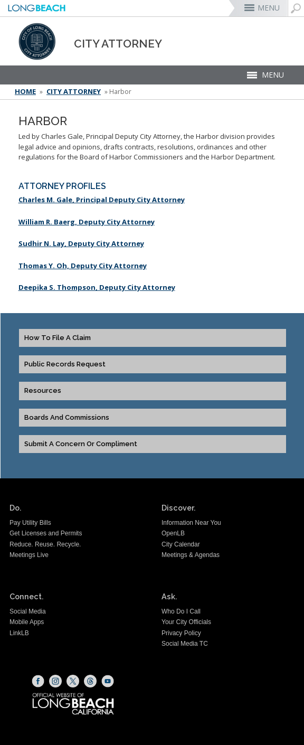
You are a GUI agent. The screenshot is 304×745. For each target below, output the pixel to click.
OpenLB (173, 533)
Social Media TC (185, 643)
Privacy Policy (181, 633)
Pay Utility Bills (30, 522)
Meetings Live (29, 555)
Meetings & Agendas (191, 555)
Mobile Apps (27, 622)
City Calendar (181, 544)
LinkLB (19, 633)
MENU (269, 8)
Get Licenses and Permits (46, 533)
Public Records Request (65, 364)
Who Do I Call (181, 611)
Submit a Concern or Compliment (80, 444)
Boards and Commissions (66, 417)
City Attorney (73, 91)
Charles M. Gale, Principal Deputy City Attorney (101, 199)
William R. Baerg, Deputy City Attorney (86, 222)
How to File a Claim (57, 338)
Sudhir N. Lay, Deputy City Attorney (81, 243)
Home (25, 91)
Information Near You (191, 522)
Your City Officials (186, 622)
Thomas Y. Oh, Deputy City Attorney (82, 265)
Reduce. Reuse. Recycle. (45, 544)
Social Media (28, 611)
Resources (42, 390)
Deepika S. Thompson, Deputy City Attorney (96, 287)
